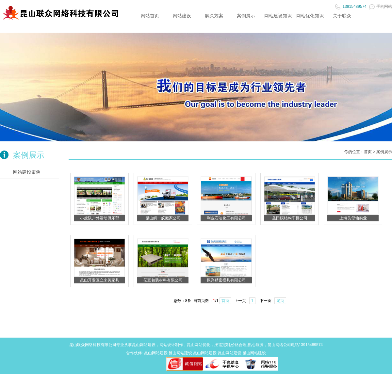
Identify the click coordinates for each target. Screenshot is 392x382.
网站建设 (182, 15)
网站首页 (150, 15)
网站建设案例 (27, 172)
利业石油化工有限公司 (226, 218)
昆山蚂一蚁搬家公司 (163, 218)
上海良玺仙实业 (353, 218)
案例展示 (246, 15)
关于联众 (342, 15)
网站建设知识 (278, 15)
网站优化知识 (310, 15)
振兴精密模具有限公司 (226, 280)
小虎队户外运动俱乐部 (99, 218)
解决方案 (214, 15)
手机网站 (380, 6)
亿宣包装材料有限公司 (163, 280)
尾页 (280, 300)
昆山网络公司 (279, 344)
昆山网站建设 (143, 344)
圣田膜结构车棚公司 (289, 218)
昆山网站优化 (198, 344)
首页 (368, 152)
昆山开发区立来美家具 (99, 280)
